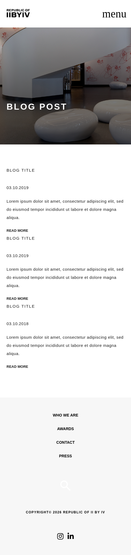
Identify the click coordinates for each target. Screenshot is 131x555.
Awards (65, 429)
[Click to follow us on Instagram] (60, 538)
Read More (17, 231)
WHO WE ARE (65, 415)
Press (65, 456)
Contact (65, 442)
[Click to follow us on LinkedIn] (71, 538)
